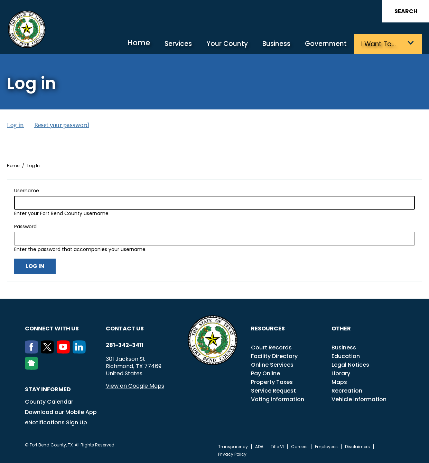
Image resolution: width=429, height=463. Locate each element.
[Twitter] (49, 351)
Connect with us (52, 328)
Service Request (273, 390)
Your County (228, 44)
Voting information (277, 399)
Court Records (271, 347)
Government (326, 44)
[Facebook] (33, 351)
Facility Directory (274, 356)
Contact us (125, 328)
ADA (259, 446)
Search (406, 11)
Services (180, 44)
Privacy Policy (232, 454)
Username (26, 190)
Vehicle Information (359, 399)
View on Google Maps (135, 385)
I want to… (378, 44)
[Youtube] (65, 351)
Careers (299, 446)
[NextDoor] (33, 367)
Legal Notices (350, 364)
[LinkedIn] (80, 351)
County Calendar (49, 401)
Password (25, 226)
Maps (339, 382)
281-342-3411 (124, 344)
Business (277, 44)
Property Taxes (272, 382)
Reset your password (61, 124)
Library (341, 373)
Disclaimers (357, 446)
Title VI (277, 446)
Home (141, 43)
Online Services (272, 364)
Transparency (233, 446)
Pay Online (265, 373)
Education (346, 356)
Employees (326, 446)
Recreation (347, 390)
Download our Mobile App (61, 412)
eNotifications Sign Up (56, 422)
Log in (15, 124)
